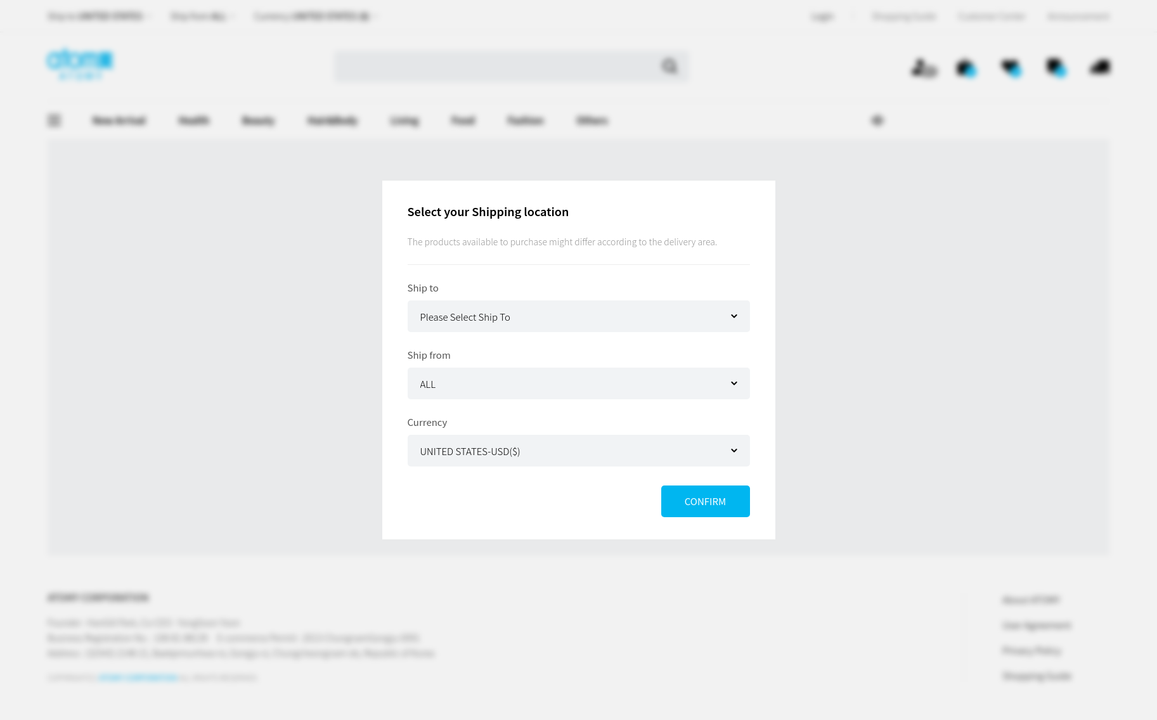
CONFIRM (705, 501)
